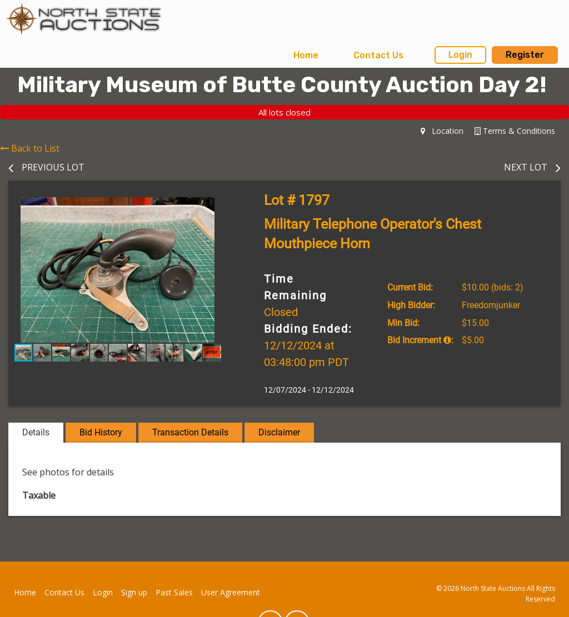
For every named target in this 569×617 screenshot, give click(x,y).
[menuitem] (306, 55)
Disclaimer (279, 432)
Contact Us (378, 55)
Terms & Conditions (515, 131)
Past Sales (174, 592)
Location (442, 131)
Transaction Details (190, 432)
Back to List (29, 148)
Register (525, 54)
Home (305, 55)
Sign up (134, 592)
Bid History (100, 432)
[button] (217, 207)
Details (35, 432)
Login (460, 54)
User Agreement (230, 592)
